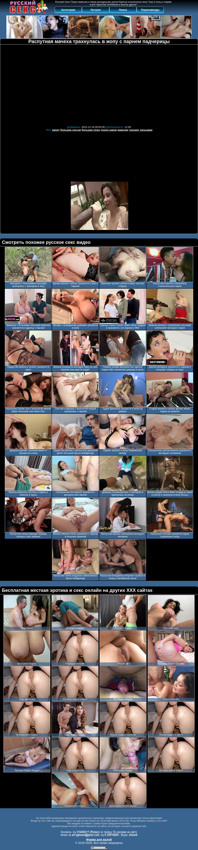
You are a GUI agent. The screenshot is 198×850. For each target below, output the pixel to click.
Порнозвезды (150, 9)
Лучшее (95, 9)
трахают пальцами (140, 129)
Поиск (123, 9)
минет (56, 129)
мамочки (123, 129)
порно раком (109, 129)
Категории (68, 9)
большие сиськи (70, 129)
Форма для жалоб (99, 839)
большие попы (91, 129)
